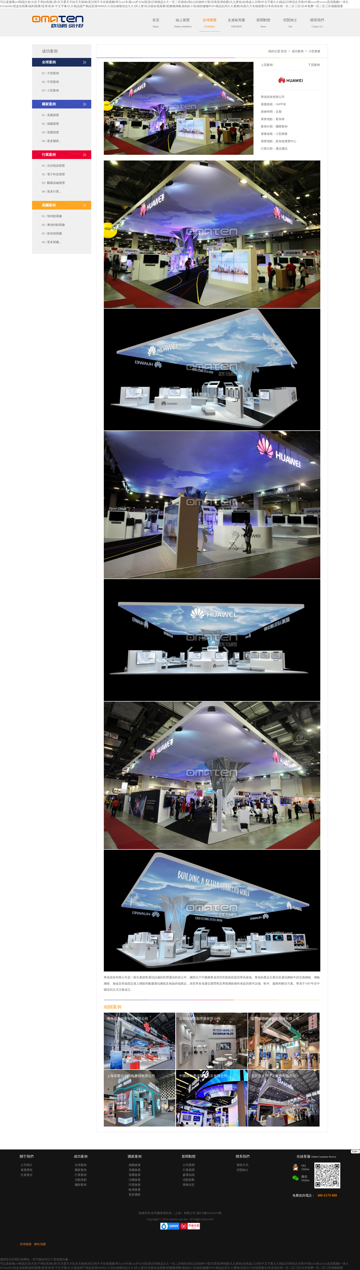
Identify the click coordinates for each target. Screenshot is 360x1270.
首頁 (155, 23)
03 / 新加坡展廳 (52, 233)
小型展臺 (282, 134)
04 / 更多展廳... (51, 242)
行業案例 (81, 1175)
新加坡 (280, 119)
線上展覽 (182, 23)
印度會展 (135, 1184)
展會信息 (189, 1184)
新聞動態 (263, 23)
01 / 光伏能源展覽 (53, 165)
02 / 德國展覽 (50, 123)
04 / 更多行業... (51, 191)
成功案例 (298, 51)
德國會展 (135, 1165)
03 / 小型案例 (50, 90)
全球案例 (81, 1165)
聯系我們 (317, 23)
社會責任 (27, 1175)
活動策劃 (81, 1180)
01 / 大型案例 (50, 73)
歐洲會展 (135, 1189)
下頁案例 (314, 65)
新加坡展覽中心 (286, 141)
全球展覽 (209, 23)
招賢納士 (290, 23)
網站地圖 (40, 1244)
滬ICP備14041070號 (209, 1213)
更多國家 (135, 1194)
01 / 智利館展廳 (52, 216)
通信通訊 (282, 148)
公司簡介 (27, 1165)
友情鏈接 (26, 1244)
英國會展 (135, 1175)
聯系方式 (243, 1165)
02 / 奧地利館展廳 (53, 225)
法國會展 (135, 1180)
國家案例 (81, 1170)
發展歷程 (27, 1170)
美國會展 (135, 1170)
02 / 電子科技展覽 (53, 174)
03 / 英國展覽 (50, 132)
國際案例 (282, 126)
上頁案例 (267, 65)
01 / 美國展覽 (50, 115)
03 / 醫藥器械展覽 (53, 183)
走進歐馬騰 (236, 23)
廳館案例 (81, 1184)
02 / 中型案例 (50, 82)
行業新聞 (189, 1170)
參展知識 (189, 1175)
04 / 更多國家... (51, 141)
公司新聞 (189, 1165)
